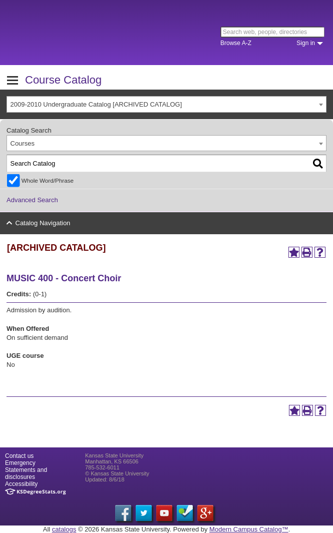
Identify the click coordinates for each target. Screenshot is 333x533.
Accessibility (21, 483)
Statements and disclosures (26, 473)
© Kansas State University (117, 473)
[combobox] (166, 104)
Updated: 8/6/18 (104, 479)
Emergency (20, 462)
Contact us (19, 455)
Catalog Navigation (43, 223)
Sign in (305, 43)
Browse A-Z (235, 43)
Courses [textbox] (23, 143)
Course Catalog (63, 80)
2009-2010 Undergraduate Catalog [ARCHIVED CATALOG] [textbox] (96, 104)
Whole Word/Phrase (48, 180)
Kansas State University (91, 32)
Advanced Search (32, 200)
